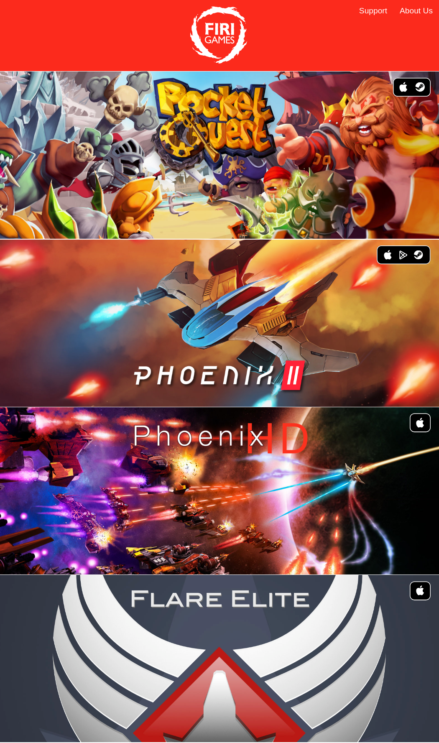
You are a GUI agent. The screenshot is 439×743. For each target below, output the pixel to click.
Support (373, 10)
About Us (416, 10)
